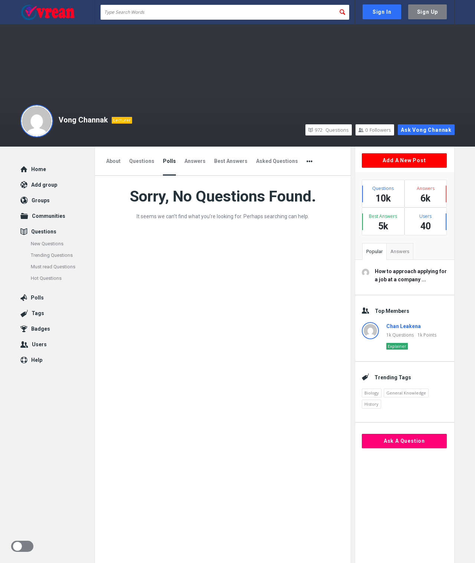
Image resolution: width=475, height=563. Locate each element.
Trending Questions (52, 255)
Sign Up (427, 12)
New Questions (47, 243)
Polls (169, 161)
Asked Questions (277, 161)
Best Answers (231, 161)
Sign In (382, 12)
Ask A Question (404, 441)
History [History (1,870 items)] (371, 404)
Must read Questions (53, 266)
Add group (44, 185)
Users (39, 344)
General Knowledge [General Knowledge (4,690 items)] (406, 393)
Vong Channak (83, 119)
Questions (328, 130)
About (113, 161)
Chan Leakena (403, 326)
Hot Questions (46, 278)
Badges (40, 329)
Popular (374, 251)
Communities (48, 216)
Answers (195, 161)
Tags (38, 313)
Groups (41, 200)
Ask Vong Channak (426, 130)
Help (36, 360)
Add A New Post (404, 160)
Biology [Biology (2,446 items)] (371, 393)
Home (38, 169)
